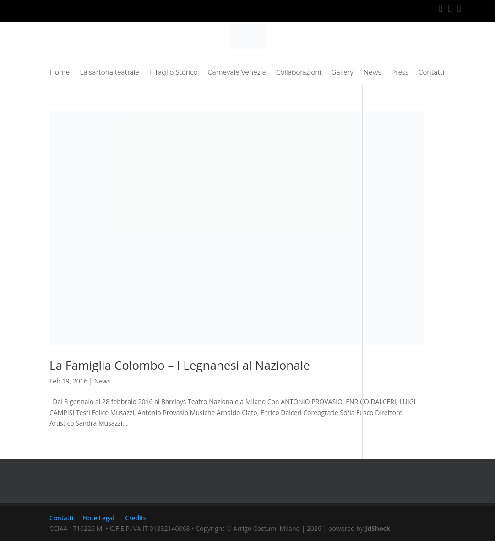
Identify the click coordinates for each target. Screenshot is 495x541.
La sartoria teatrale (109, 73)
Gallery (343, 73)
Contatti (431, 73)
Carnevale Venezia (237, 73)
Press (400, 73)
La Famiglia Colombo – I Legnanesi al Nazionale (179, 365)
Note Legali (99, 518)
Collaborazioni (298, 73)
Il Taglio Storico (173, 73)
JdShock (378, 528)
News (372, 73)
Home (60, 73)
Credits (135, 518)
